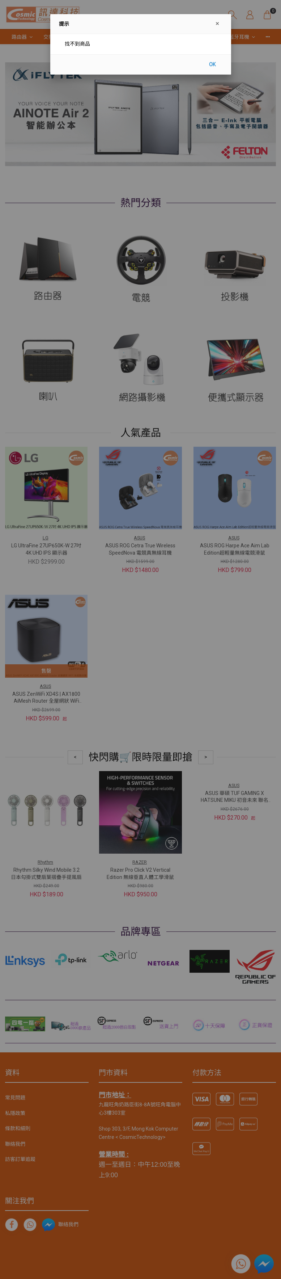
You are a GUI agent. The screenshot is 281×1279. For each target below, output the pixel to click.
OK (212, 64)
